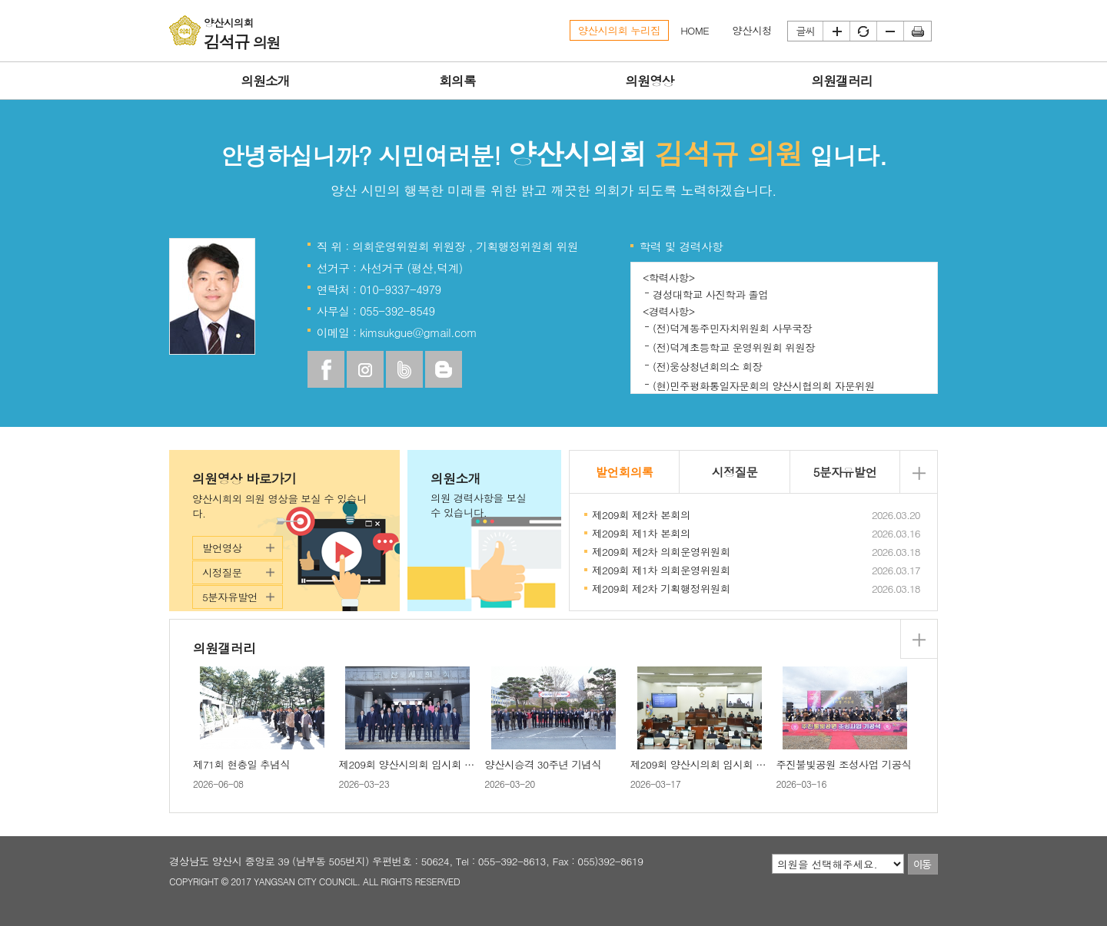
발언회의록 (624, 471)
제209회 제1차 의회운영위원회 (661, 570)
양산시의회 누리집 (619, 30)
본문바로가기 (0, 0)
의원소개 (484, 495)
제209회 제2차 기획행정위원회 (661, 588)
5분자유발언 (230, 597)
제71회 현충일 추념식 (241, 764)
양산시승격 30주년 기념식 (542, 764)
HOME (694, 30)
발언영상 (222, 548)
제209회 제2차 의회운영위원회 (661, 551)
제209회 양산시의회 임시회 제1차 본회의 (722, 764)
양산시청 (752, 30)
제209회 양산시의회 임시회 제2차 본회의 (431, 764)
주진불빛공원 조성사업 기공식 (843, 764)
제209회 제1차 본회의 (641, 533)
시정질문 (222, 572)
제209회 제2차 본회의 (641, 515)
